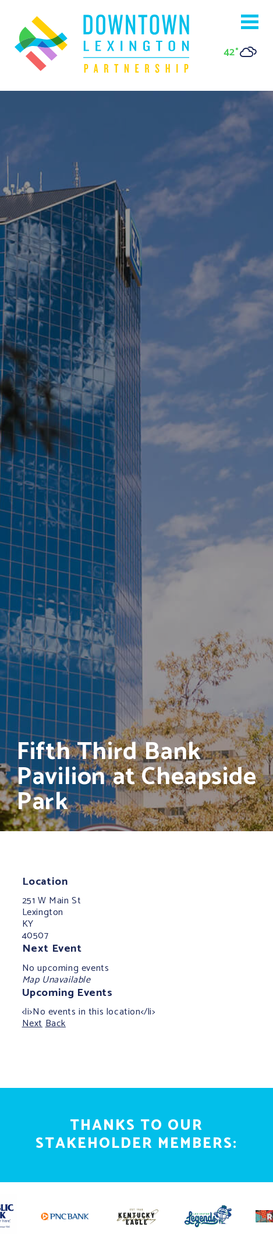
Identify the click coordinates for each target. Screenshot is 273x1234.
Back (55, 1023)
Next (32, 1023)
